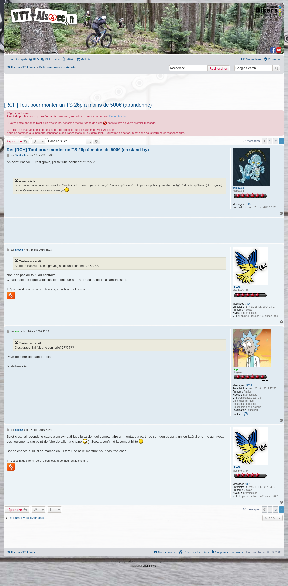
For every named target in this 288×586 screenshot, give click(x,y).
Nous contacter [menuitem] (165, 552)
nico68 (237, 287)
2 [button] (276, 141)
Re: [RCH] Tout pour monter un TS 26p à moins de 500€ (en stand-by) (78, 149)
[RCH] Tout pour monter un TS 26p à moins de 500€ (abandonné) (78, 105)
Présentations (117, 116)
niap (235, 369)
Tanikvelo (238, 188)
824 (248, 303)
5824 (249, 385)
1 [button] (270, 141)
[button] (264, 141)
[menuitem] (34, 59)
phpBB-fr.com (150, 565)
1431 (249, 204)
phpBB (132, 561)
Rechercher (219, 68)
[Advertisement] (141, 86)
